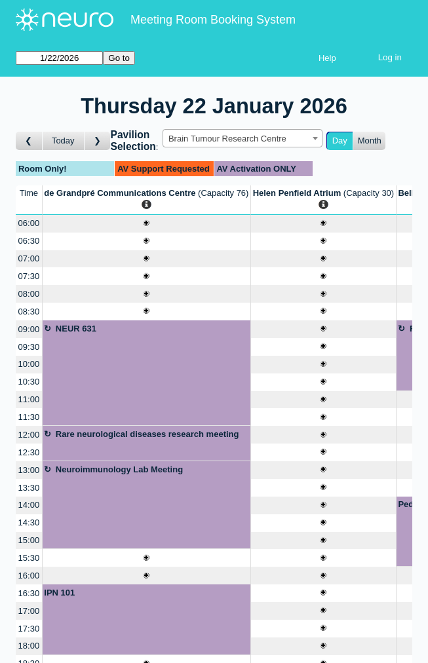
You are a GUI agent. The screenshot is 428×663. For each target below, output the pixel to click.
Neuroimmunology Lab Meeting (119, 469)
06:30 (29, 241)
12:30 (29, 452)
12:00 (29, 435)
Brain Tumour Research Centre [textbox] (227, 138)
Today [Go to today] (63, 140)
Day (339, 140)
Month (369, 140)
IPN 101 (59, 592)
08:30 (29, 311)
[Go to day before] (29, 141)
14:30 (29, 522)
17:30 (29, 629)
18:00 (29, 646)
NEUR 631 (76, 328)
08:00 (29, 294)
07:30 (29, 276)
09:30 (29, 347)
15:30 (29, 558)
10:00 (29, 364)
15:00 (29, 540)
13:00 (29, 470)
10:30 (29, 382)
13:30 (29, 488)
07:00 (29, 258)
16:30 (29, 593)
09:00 (29, 329)
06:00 (29, 223)
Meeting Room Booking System (213, 19)
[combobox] (242, 138)
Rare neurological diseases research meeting (147, 434)
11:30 (29, 417)
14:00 (29, 505)
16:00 (29, 575)
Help (327, 58)
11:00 (29, 399)
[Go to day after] (98, 141)
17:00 (29, 611)
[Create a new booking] (146, 224)
